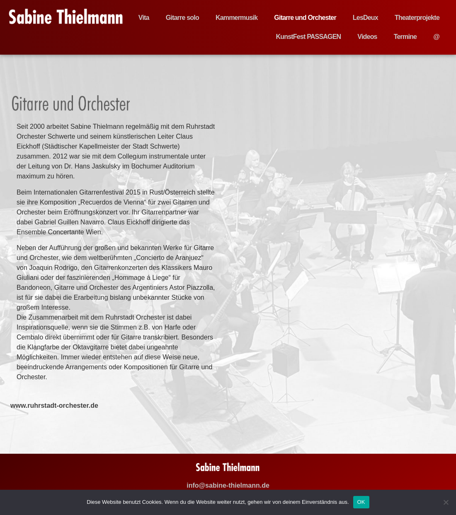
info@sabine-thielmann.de (228, 485)
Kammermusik (236, 17)
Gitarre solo (182, 17)
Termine (405, 36)
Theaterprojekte (417, 17)
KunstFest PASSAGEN (308, 36)
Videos (367, 36)
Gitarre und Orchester (305, 17)
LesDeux (365, 17)
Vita (143, 17)
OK (361, 502)
